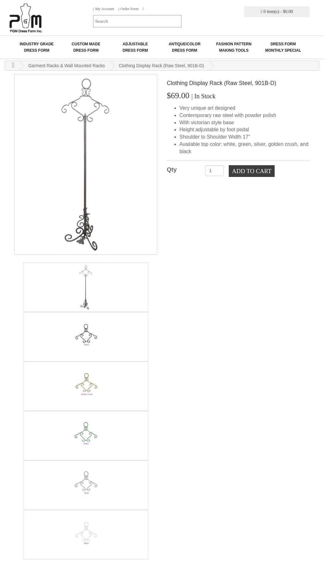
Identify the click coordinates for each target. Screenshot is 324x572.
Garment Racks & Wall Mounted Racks (66, 65)
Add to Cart (251, 171)
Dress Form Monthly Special (283, 47)
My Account (103, 9)
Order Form (128, 9)
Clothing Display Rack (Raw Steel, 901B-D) (161, 65)
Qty (172, 169)
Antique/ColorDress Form (185, 47)
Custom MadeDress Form (86, 47)
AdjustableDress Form (135, 47)
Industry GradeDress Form (36, 47)
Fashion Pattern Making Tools (234, 47)
